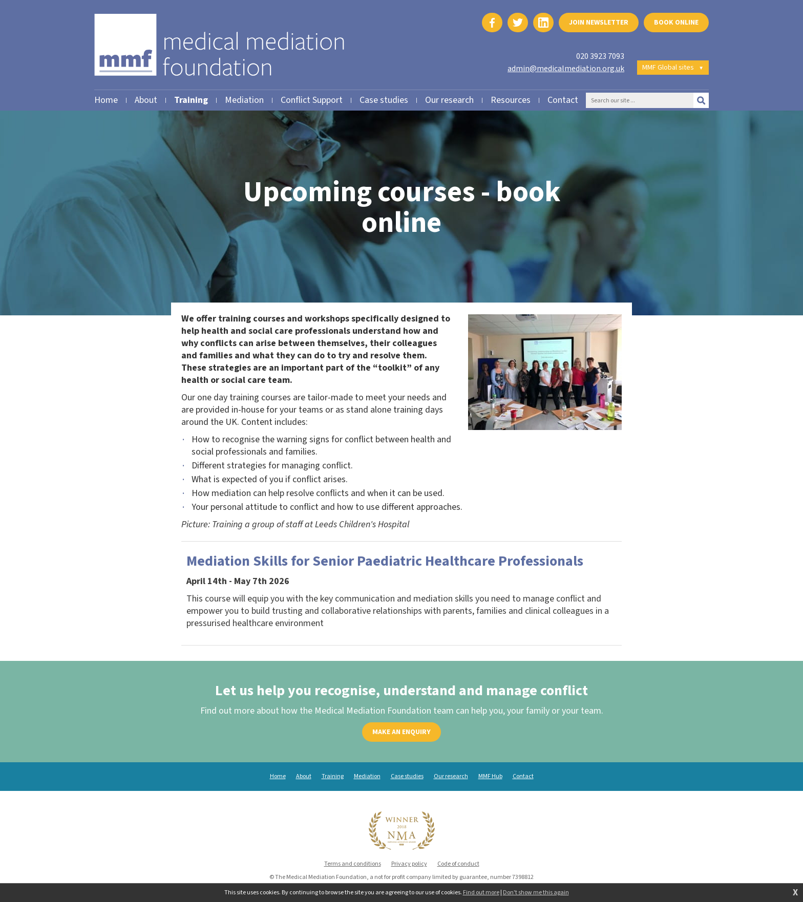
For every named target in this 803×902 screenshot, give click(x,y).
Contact (523, 776)
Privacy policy (409, 864)
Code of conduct (458, 864)
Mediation (367, 776)
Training (333, 776)
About (303, 776)
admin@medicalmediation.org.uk (566, 68)
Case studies (407, 776)
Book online (676, 22)
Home (278, 776)
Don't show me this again (536, 893)
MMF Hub (490, 776)
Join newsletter (598, 22)
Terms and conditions (352, 864)
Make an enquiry (401, 732)
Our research (451, 776)
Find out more (481, 893)
